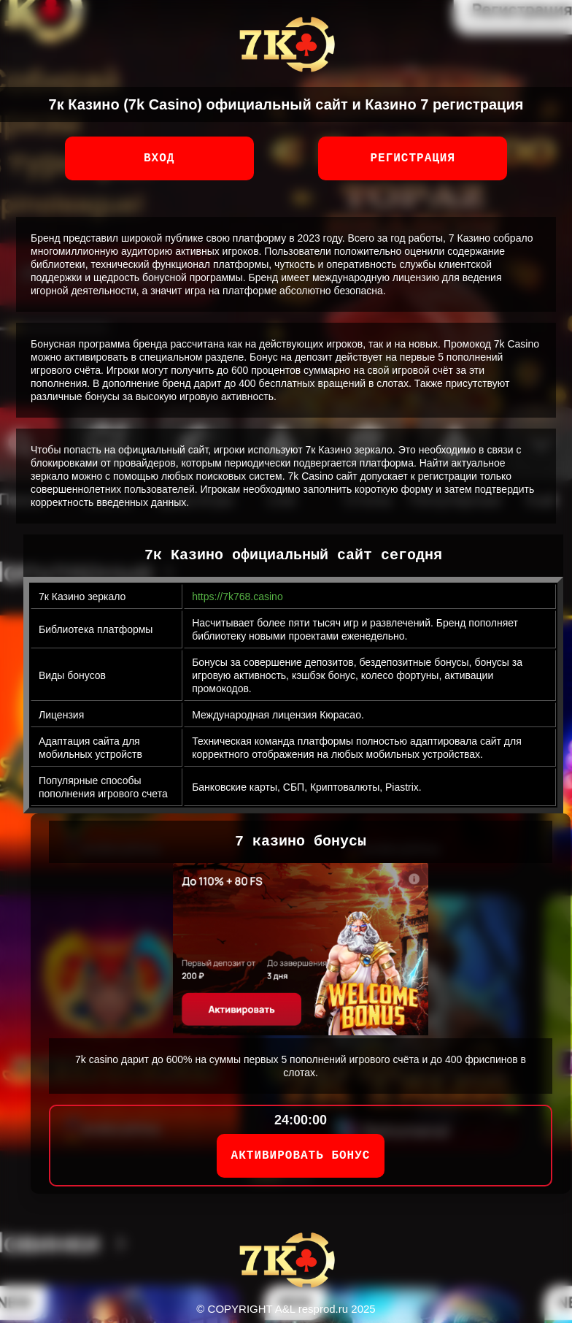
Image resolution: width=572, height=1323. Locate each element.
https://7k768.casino (237, 596)
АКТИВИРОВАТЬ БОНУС (301, 1156)
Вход (159, 158)
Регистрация (412, 158)
